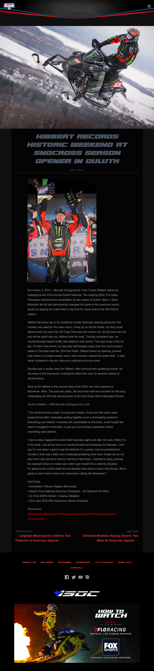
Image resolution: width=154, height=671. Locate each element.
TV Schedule (104, 562)
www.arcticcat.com (103, 513)
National (47, 562)
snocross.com (36, 518)
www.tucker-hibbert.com (42, 513)
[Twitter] (74, 577)
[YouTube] (80, 577)
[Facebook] (67, 577)
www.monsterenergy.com (74, 513)
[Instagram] (87, 577)
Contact (77, 567)
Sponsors (83, 562)
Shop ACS (125, 562)
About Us (29, 562)
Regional (64, 562)
